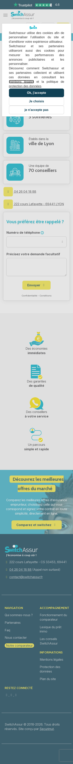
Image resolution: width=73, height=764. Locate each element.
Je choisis (36, 101)
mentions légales (21, 81)
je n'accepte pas (36, 110)
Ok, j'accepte (36, 92)
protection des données (25, 86)
